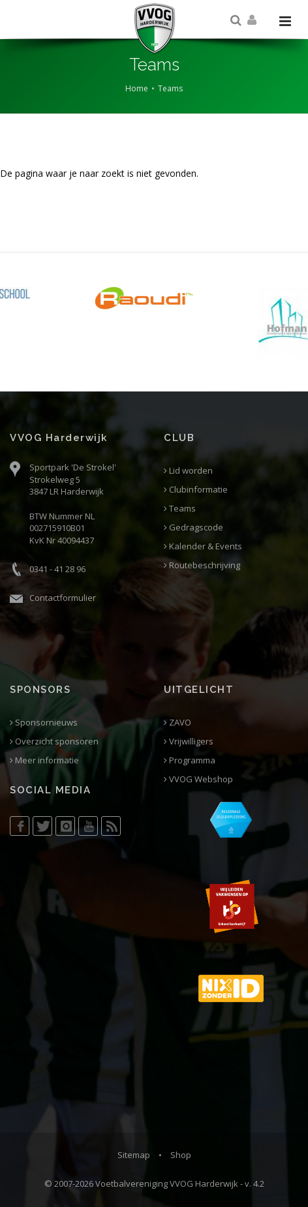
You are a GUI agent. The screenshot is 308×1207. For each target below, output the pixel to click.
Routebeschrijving (202, 565)
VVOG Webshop (198, 779)
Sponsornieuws (44, 722)
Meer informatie (44, 760)
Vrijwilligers (188, 741)
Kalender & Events (203, 546)
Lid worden (188, 470)
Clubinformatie (196, 489)
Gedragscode (193, 527)
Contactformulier (62, 598)
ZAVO (177, 722)
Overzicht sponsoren (54, 741)
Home (136, 88)
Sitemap (133, 1155)
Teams (170, 88)
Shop (180, 1155)
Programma (189, 760)
